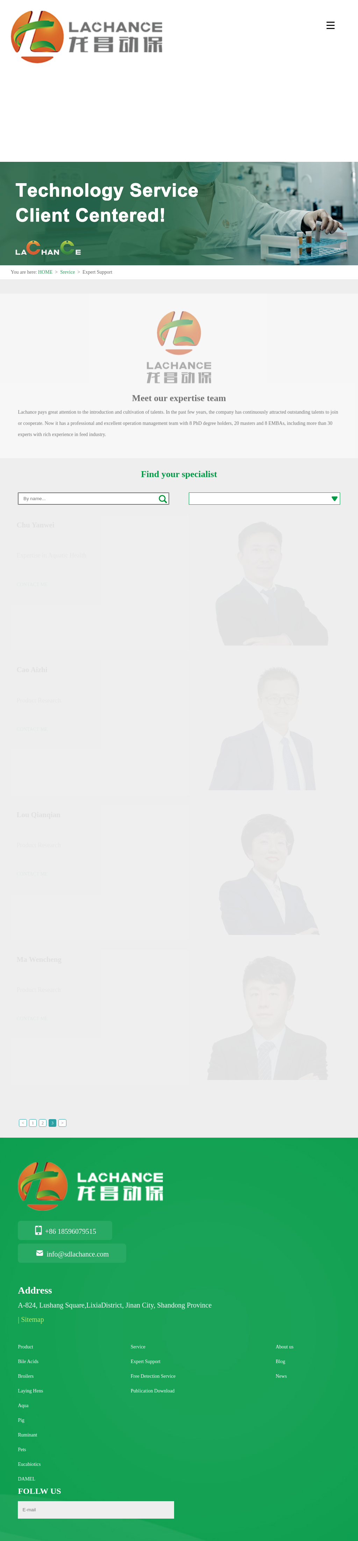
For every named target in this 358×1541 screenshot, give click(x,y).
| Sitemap (31, 1319)
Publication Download (153, 1391)
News (281, 1376)
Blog (280, 1361)
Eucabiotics (29, 1464)
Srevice (67, 272)
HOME (45, 272)
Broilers (26, 1376)
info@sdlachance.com (72, 1254)
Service (138, 1346)
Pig (21, 1420)
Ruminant (27, 1435)
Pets (22, 1449)
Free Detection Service (153, 1376)
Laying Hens (30, 1391)
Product (25, 1346)
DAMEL (26, 1479)
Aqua (23, 1405)
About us (284, 1346)
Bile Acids (28, 1361)
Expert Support (145, 1361)
